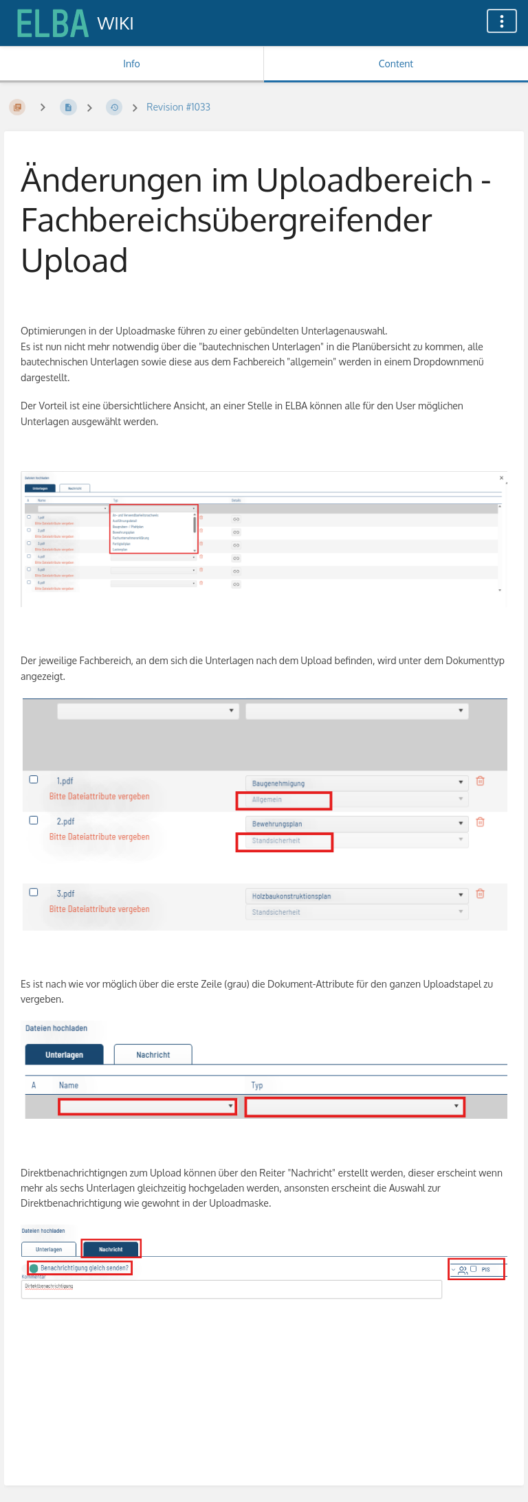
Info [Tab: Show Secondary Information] (131, 63)
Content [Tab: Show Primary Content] (396, 63)
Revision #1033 (178, 107)
